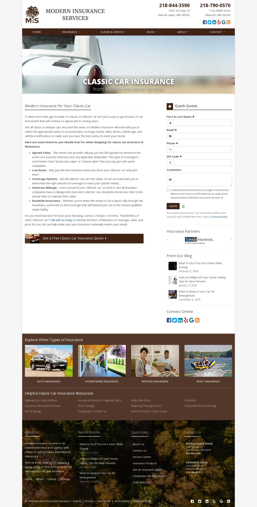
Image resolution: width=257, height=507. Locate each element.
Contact (218, 31)
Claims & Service (113, 31)
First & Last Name (180, 116)
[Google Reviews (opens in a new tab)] (224, 22)
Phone (172, 143)
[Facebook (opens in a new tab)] (205, 22)
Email (172, 130)
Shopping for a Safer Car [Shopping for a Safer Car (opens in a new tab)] (92, 411)
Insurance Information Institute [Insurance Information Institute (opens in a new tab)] (43, 405)
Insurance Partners (183, 231)
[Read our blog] (228, 22)
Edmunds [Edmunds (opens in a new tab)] (190, 400)
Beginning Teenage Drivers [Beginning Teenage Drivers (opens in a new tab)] (146, 405)
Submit (173, 206)
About (183, 31)
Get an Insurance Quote (155, 469)
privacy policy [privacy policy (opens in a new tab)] (220, 216)
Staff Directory (155, 482)
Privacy (89, 501)
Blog (152, 31)
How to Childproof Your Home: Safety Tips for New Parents (199, 281)
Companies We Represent (155, 476)
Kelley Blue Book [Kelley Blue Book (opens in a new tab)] (140, 400)
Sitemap (65, 479)
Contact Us (155, 450)
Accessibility (122, 501)
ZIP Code (174, 156)
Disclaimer (104, 501)
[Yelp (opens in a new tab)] (219, 22)
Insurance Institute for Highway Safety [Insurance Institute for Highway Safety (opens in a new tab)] (100, 400)
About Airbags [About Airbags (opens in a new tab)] (86, 405)
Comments (174, 170)
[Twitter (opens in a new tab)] (209, 22)
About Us (155, 444)
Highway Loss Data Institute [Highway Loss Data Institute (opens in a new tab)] (41, 400)
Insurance (71, 31)
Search (77, 501)
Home (37, 32)
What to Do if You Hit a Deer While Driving (199, 267)
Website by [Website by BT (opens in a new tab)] (142, 501)
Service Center (155, 457)
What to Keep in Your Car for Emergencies (199, 295)
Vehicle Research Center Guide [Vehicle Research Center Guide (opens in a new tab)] (149, 411)
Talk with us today (61, 220)
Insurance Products (155, 463)
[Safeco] (199, 241)
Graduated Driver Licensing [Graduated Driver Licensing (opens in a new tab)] (200, 405)
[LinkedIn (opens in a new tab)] (214, 22)
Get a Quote (66, 238)
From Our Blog (179, 255)
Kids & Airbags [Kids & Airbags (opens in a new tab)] (33, 411)
